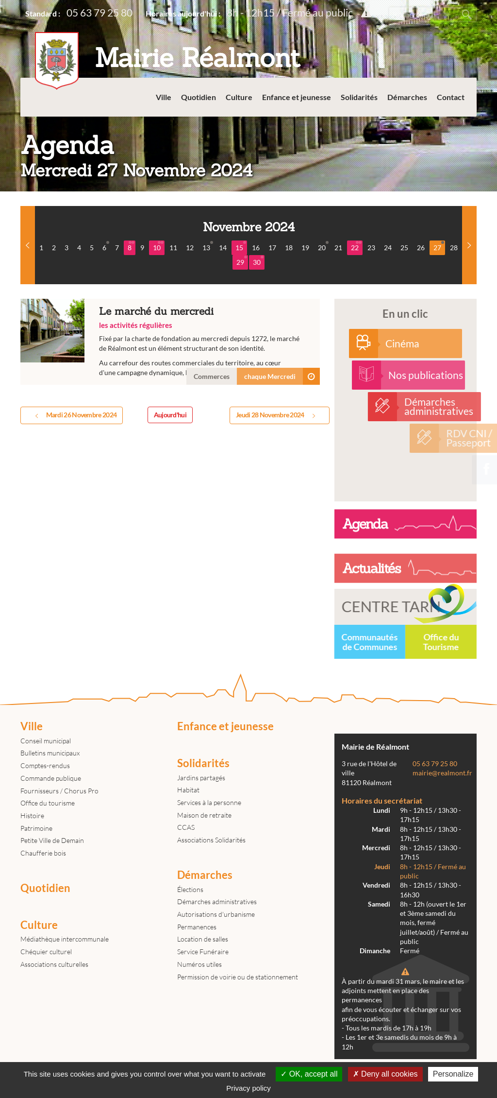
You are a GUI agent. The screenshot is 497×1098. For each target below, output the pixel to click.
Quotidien (198, 97)
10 (158, 246)
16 (256, 247)
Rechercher (467, 14)
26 (421, 247)
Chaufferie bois (43, 853)
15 (240, 246)
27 (438, 246)
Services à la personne (209, 802)
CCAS (186, 827)
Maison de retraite (204, 815)
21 (338, 247)
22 (356, 246)
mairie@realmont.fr (442, 773)
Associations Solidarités (211, 840)
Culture (239, 97)
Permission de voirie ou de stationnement (237, 977)
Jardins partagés (201, 777)
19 (305, 247)
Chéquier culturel (46, 951)
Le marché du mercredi (170, 342)
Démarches (407, 97)
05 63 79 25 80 (99, 12)
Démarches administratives (217, 901)
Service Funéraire (203, 951)
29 (241, 261)
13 (207, 246)
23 (371, 247)
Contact (450, 97)
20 (323, 246)
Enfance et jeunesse (296, 97)
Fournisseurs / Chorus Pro (59, 791)
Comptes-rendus (45, 765)
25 (404, 247)
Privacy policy (248, 1088)
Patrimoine (36, 828)
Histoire (32, 815)
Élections (190, 889)
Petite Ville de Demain (52, 840)
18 (289, 247)
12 (190, 247)
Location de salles (202, 939)
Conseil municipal (45, 741)
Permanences (196, 927)
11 (173, 247)
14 (223, 247)
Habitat (188, 790)
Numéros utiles (199, 964)
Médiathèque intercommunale (64, 939)
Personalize (453, 1074)
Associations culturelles (54, 964)
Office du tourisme (47, 803)
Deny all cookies (385, 1074)
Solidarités (359, 97)
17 (272, 247)
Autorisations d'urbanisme (216, 914)
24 (388, 247)
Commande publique (50, 778)
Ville (163, 97)
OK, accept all (309, 1074)
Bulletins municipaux (50, 753)
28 (454, 247)
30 (258, 261)
